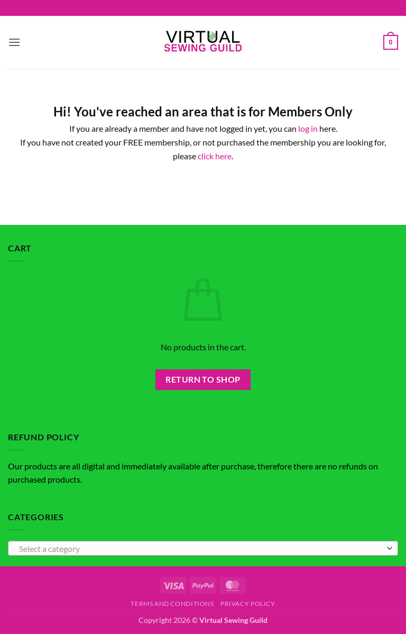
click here (215, 156)
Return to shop (203, 379)
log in (308, 128)
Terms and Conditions (172, 604)
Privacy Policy (247, 604)
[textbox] (200, 548)
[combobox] (203, 548)
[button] (14, 42)
